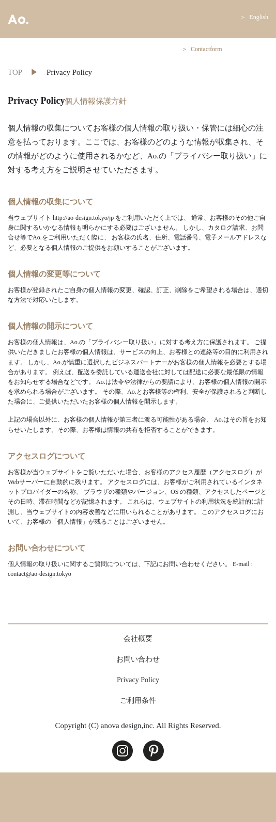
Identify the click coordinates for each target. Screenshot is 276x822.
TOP (15, 72)
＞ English (254, 17)
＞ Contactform (201, 49)
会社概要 (138, 638)
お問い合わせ (138, 659)
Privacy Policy (138, 680)
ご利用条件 (138, 700)
